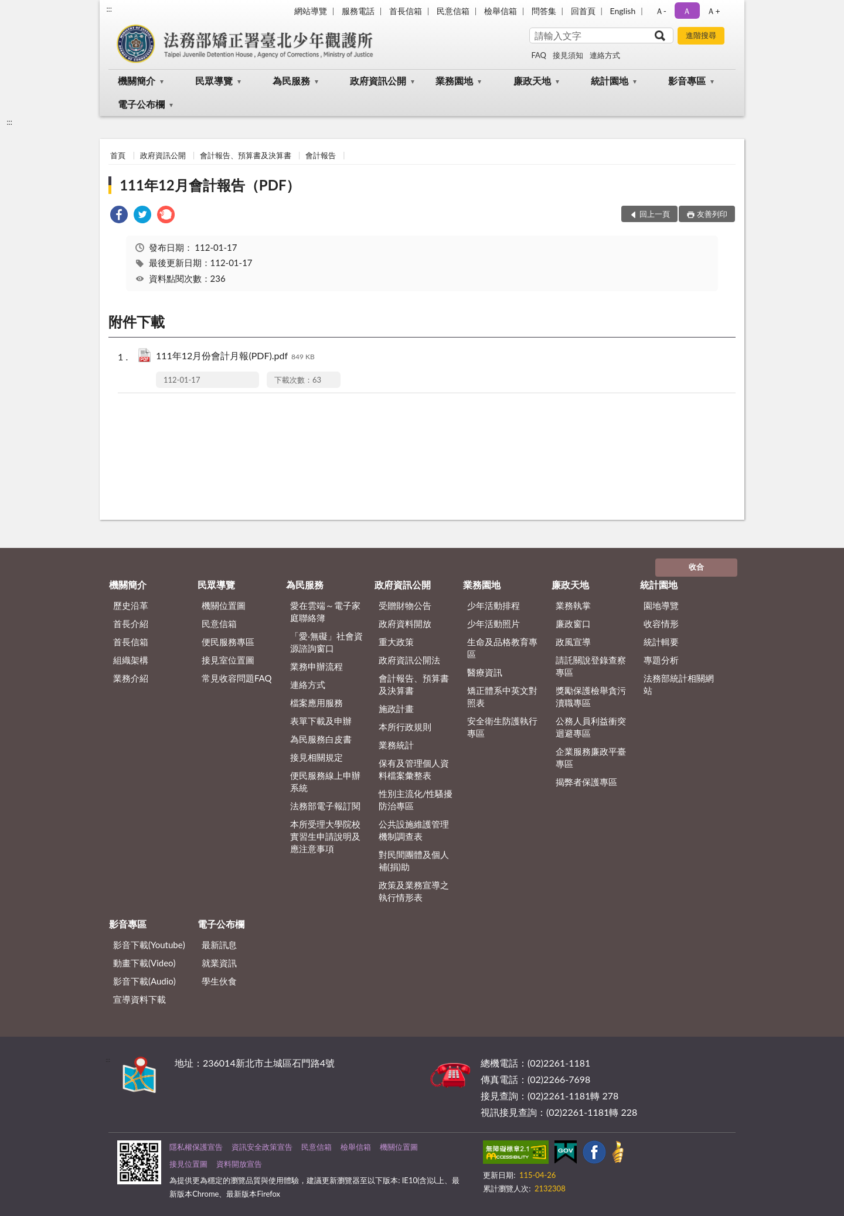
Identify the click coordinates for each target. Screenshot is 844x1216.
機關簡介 (136, 80)
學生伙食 (219, 981)
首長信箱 (405, 11)
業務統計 (396, 745)
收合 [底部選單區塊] (696, 566)
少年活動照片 (493, 623)
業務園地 (454, 80)
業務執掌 (573, 605)
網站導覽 (310, 11)
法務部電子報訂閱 (325, 806)
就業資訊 (219, 963)
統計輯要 (661, 641)
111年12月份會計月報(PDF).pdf (235, 356)
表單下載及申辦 (321, 721)
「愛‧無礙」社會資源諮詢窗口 (326, 642)
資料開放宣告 (239, 1164)
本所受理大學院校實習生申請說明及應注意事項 (325, 836)
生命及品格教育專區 (502, 647)
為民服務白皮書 (321, 739)
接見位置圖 (188, 1164)
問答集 (544, 11)
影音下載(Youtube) (149, 944)
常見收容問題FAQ (237, 678)
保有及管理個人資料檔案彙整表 (414, 769)
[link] (119, 216)
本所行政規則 (405, 726)
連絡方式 (605, 55)
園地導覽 (661, 605)
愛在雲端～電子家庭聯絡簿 (325, 611)
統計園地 (609, 80)
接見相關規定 (316, 757)
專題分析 (661, 660)
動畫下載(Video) (144, 963)
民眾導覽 (214, 80)
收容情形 (661, 623)
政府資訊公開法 (409, 660)
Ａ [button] (687, 11)
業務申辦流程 (316, 666)
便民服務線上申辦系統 (325, 781)
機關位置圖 (224, 605)
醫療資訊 (484, 672)
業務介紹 (130, 678)
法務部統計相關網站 (679, 684)
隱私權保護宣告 (196, 1147)
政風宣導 (573, 641)
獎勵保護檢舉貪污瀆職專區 (591, 696)
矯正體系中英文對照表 (502, 696)
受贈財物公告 (405, 605)
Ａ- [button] (660, 11)
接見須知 (568, 55)
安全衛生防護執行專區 (502, 727)
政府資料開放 (405, 623)
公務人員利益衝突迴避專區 (591, 727)
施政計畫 (396, 708)
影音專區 (687, 80)
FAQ (538, 55)
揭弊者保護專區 (586, 781)
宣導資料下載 (139, 999)
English (623, 11)
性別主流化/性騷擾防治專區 (416, 799)
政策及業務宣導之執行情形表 (414, 891)
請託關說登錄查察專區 (591, 666)
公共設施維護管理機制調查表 (414, 830)
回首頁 (583, 11)
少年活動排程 (493, 605)
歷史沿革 (130, 605)
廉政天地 (532, 80)
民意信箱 (453, 11)
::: (109, 8)
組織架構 (130, 660)
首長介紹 (130, 623)
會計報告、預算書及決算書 (245, 155)
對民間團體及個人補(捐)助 (414, 860)
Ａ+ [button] (713, 11)
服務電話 (358, 11)
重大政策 (396, 641)
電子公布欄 (141, 104)
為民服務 (291, 80)
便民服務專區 (228, 641)
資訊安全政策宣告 (262, 1147)
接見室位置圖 (228, 660)
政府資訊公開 (378, 80)
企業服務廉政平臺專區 (591, 757)
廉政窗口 (573, 623)
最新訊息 (219, 944)
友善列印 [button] (712, 214)
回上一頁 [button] (654, 214)
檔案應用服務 (316, 702)
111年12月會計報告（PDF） (210, 184)
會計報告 (320, 155)
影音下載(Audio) (144, 981)
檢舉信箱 (500, 11)
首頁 (117, 155)
